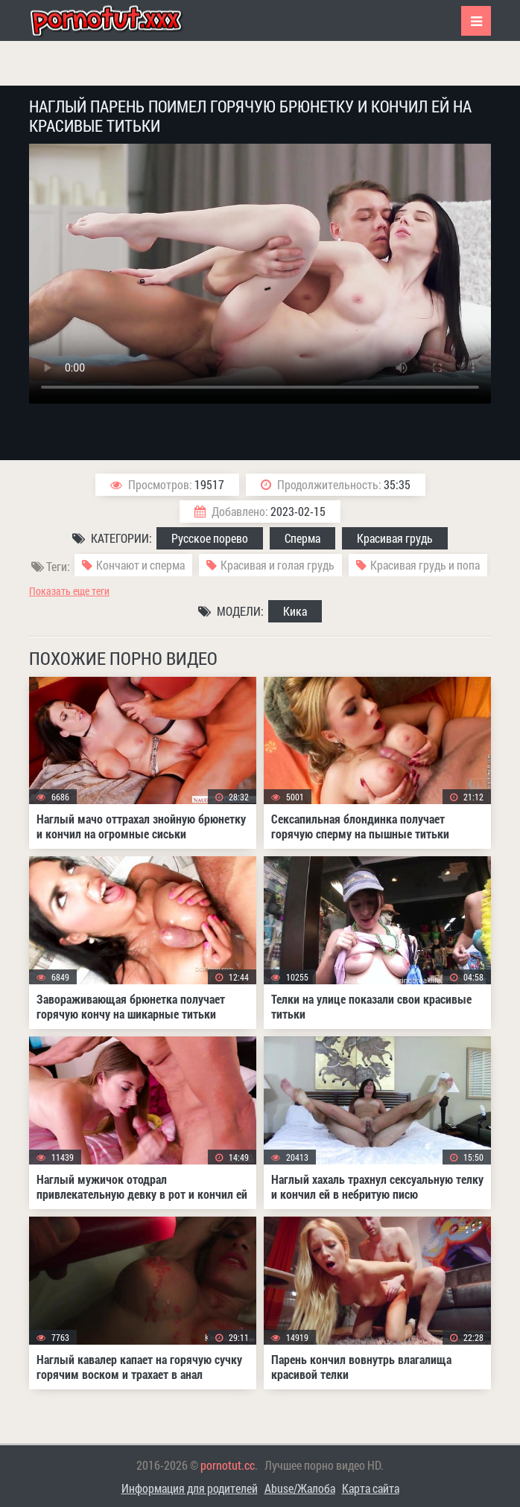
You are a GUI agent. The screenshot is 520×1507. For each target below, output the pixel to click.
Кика (295, 611)
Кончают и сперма (140, 565)
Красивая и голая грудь (277, 565)
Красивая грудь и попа (425, 565)
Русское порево (209, 538)
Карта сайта (370, 1488)
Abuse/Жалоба (299, 1488)
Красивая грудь (395, 538)
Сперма (302, 538)
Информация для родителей (189, 1488)
